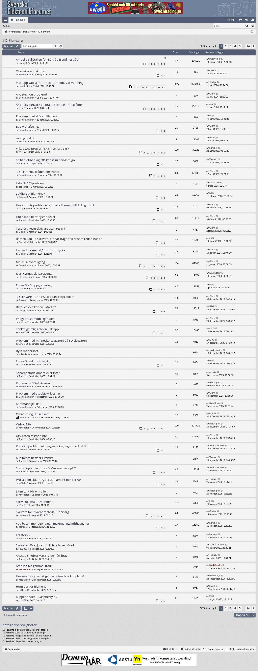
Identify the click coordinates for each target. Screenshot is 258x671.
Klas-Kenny (215, 182)
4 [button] (235, 46)
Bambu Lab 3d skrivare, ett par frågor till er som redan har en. (59, 239)
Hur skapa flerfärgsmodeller (35, 217)
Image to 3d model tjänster (35, 319)
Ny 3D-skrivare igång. (31, 262)
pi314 (21, 590)
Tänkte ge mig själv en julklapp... (38, 329)
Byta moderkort (27, 351)
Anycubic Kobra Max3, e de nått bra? (41, 555)
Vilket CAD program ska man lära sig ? (42, 148)
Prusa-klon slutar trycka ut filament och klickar (48, 480)
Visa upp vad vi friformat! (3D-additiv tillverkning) (50, 83)
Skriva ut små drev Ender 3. (35, 502)
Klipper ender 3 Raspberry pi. (36, 597)
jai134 (22, 483)
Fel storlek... (24, 535)
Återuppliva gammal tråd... (34, 566)
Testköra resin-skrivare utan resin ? (40, 228)
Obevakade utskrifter (31, 71)
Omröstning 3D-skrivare (33, 414)
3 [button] (230, 46)
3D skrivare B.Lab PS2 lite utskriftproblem (45, 297)
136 (147, 87)
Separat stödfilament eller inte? (38, 373)
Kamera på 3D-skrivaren (33, 383)
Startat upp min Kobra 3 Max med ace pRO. (46, 468)
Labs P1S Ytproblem (30, 183)
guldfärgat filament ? (30, 193)
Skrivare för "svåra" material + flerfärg (42, 512)
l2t (20, 288)
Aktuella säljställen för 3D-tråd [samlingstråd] (47, 59)
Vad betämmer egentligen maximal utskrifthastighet (52, 523)
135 (142, 87)
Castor (212, 70)
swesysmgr (215, 59)
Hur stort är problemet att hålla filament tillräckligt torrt (55, 205)
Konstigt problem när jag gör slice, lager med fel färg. (53, 446)
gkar (211, 104)
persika (212, 372)
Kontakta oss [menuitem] (171, 648)
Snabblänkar (6, 20)
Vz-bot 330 (23, 424)
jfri (20, 108)
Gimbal (212, 82)
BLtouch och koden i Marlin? (36, 307)
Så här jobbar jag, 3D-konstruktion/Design (45, 160)
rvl (210, 193)
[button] (215, 46)
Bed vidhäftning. (27, 126)
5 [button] (240, 46)
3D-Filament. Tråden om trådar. (38, 172)
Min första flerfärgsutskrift (34, 458)
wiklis (21, 322)
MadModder (25, 569)
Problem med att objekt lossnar (38, 393)
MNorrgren (214, 382)
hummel (213, 148)
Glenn (212, 93)
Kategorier (20, 19)
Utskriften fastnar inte (31, 436)
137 (152, 87)
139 (163, 87)
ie (210, 115)
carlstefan (24, 187)
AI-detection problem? (31, 94)
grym (21, 63)
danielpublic (25, 86)
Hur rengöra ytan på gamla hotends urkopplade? (50, 576)
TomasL (23, 163)
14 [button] (248, 46)
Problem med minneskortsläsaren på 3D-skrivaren (51, 340)
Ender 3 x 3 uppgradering (34, 285)
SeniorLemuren (26, 74)
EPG (21, 310)
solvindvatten (25, 354)
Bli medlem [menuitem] (253, 20)
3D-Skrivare (12, 40)
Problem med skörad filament (37, 116)
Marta (22, 141)
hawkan (23, 515)
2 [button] (226, 46)
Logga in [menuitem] (247, 20)
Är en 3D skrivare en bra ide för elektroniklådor (49, 105)
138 (158, 87)
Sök (29, 25)
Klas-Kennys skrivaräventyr (35, 273)
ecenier (213, 413)
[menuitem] (231, 20)
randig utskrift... (27, 138)
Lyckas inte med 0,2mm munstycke (40, 250)
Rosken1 (23, 300)
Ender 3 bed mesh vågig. (33, 361)
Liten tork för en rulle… (32, 491)
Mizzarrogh (24, 580)
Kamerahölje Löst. (28, 404)
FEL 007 (23, 549)
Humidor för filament (31, 586)
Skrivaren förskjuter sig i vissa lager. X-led (45, 545)
